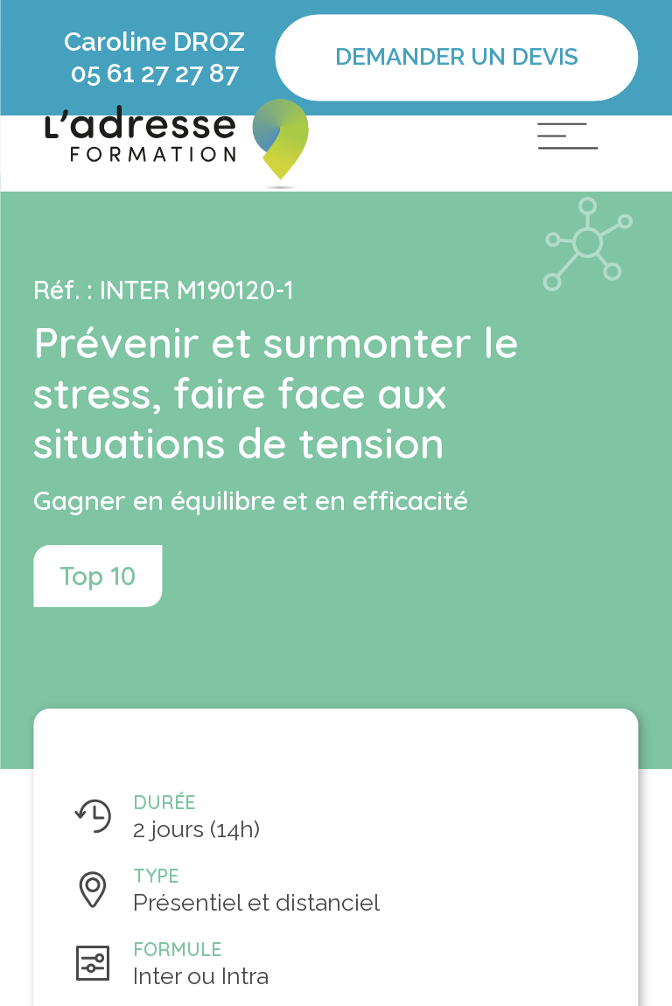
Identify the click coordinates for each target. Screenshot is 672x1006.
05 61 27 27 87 (154, 73)
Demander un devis (456, 57)
